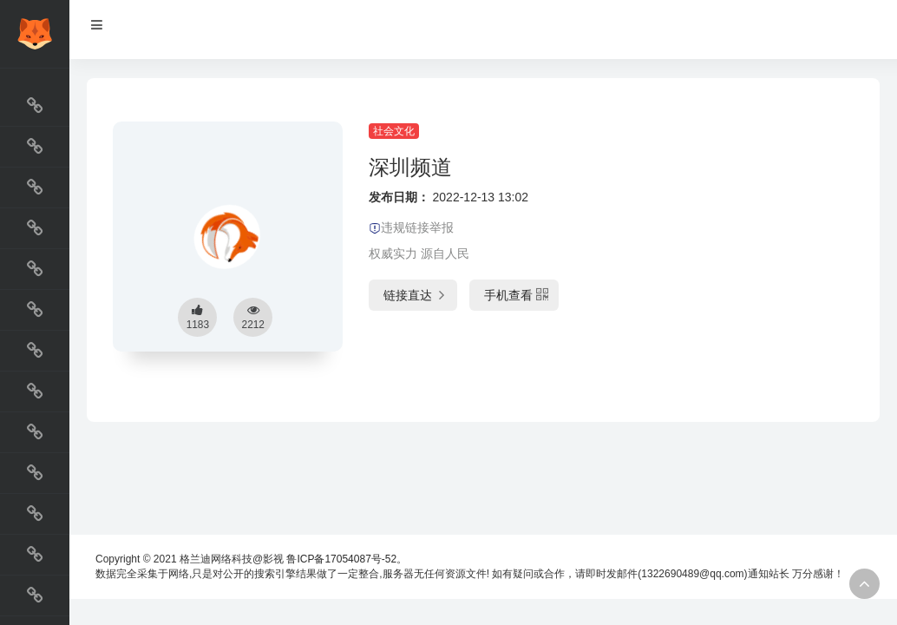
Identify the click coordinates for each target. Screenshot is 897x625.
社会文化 (394, 131)
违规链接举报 (411, 227)
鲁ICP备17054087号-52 (341, 559)
